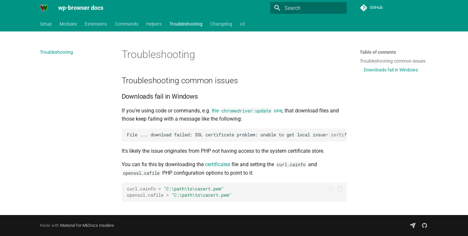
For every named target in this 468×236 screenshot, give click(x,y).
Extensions (96, 24)
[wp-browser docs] (43, 7)
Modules (68, 24)
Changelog (221, 24)
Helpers (154, 24)
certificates (217, 164)
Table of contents (378, 52)
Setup (46, 24)
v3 (242, 24)
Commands (126, 24)
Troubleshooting (185, 24)
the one (247, 111)
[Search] (308, 8)
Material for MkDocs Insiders (87, 225)
